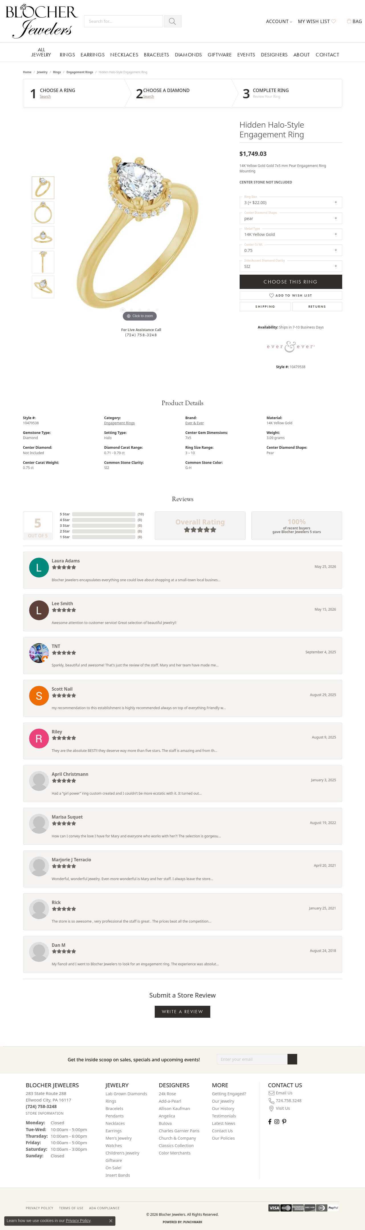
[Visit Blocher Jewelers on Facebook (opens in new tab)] (270, 1121)
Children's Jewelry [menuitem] (122, 1153)
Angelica (167, 1116)
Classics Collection (176, 1145)
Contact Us (222, 1130)
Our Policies (223, 1138)
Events (246, 54)
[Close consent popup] (111, 1221)
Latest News (223, 1123)
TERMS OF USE (71, 1208)
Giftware (220, 54)
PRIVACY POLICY (40, 1208)
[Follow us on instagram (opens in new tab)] (276, 1121)
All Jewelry (41, 52)
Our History (223, 1108)
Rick (56, 902)
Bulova (165, 1123)
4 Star (65, 519)
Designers (274, 54)
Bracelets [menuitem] (114, 1108)
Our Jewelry (223, 1101)
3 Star (65, 525)
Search (45, 97)
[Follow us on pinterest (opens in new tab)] (284, 1121)
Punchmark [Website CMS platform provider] (192, 1222)
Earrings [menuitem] (114, 1130)
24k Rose (167, 1093)
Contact (327, 54)
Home (27, 72)
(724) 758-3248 (141, 334)
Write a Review (182, 1012)
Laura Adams (66, 561)
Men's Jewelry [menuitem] (119, 1138)
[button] (279, 21)
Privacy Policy (78, 1220)
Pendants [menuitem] (115, 1116)
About (301, 54)
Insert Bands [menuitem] (118, 1175)
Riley (57, 732)
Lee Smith (62, 603)
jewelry (42, 72)
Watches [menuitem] (114, 1145)
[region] (139, 237)
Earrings (93, 54)
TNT (56, 646)
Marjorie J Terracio (71, 859)
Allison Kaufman (174, 1108)
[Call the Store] (41, 1106)
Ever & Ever (194, 423)
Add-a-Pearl (170, 1101)
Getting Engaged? (229, 1093)
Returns (317, 306)
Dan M (59, 945)
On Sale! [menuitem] (114, 1167)
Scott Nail (62, 689)
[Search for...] (123, 21)
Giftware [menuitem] (114, 1160)
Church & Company (177, 1138)
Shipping (265, 306)
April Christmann (70, 774)
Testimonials (224, 1116)
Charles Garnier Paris (179, 1130)
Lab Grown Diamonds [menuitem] (126, 1093)
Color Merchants (175, 1153)
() (141, 514)
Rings (67, 54)
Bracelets (156, 54)
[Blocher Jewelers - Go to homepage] (43, 21)
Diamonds (188, 54)
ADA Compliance (104, 1208)
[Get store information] (45, 1113)
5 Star (65, 514)
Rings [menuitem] (111, 1101)
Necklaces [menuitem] (115, 1123)
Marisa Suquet (67, 817)
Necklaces (124, 54)
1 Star (65, 537)
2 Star (65, 531)
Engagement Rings (80, 72)
